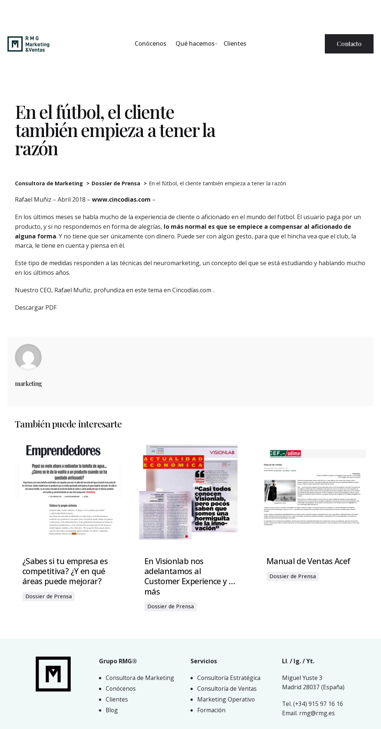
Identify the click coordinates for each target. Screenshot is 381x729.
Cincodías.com (192, 290)
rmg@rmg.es (317, 713)
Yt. (310, 661)
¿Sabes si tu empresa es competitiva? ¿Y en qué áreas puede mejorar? (65, 571)
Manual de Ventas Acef (308, 561)
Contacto (349, 44)
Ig (297, 661)
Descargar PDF (36, 307)
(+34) (300, 704)
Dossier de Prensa (48, 596)
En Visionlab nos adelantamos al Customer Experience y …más (189, 576)
